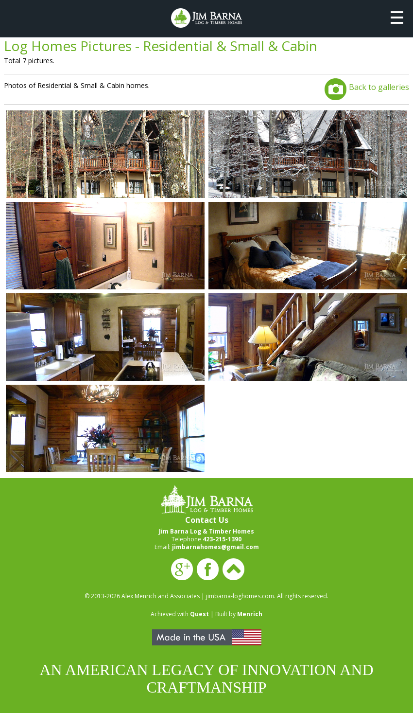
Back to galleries (379, 87)
